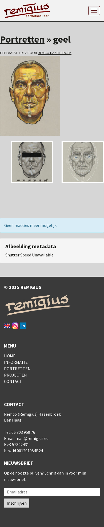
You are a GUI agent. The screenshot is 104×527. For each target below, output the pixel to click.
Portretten (22, 39)
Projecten (15, 375)
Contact (13, 381)
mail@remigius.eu (32, 438)
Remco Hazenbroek (54, 52)
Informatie (16, 362)
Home (9, 355)
